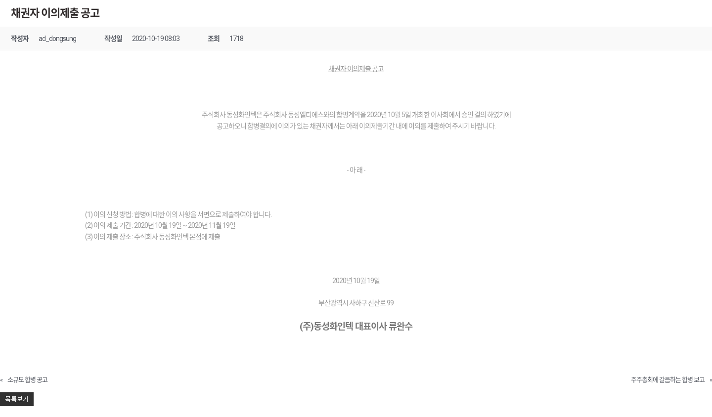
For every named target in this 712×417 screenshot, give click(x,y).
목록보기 (17, 399)
